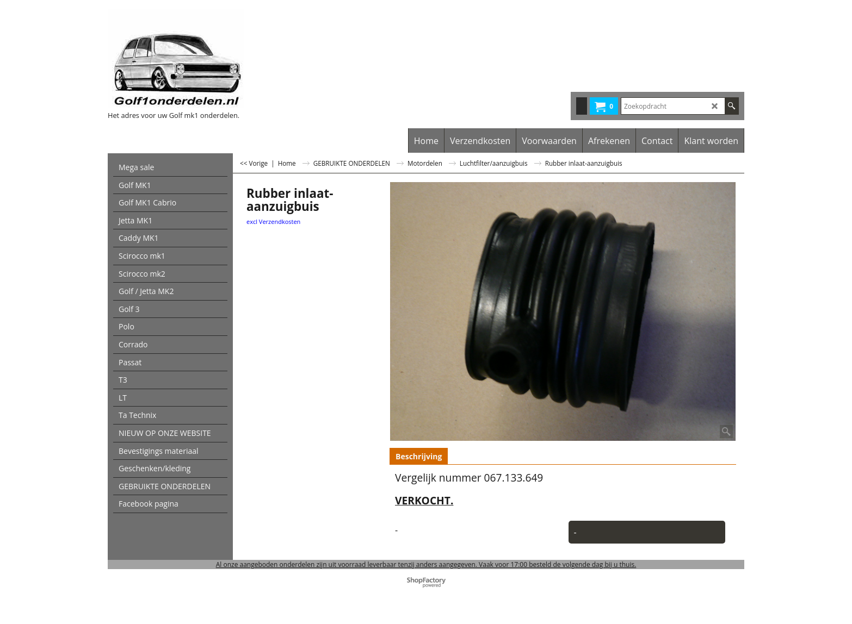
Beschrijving (419, 456)
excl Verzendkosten (273, 221)
